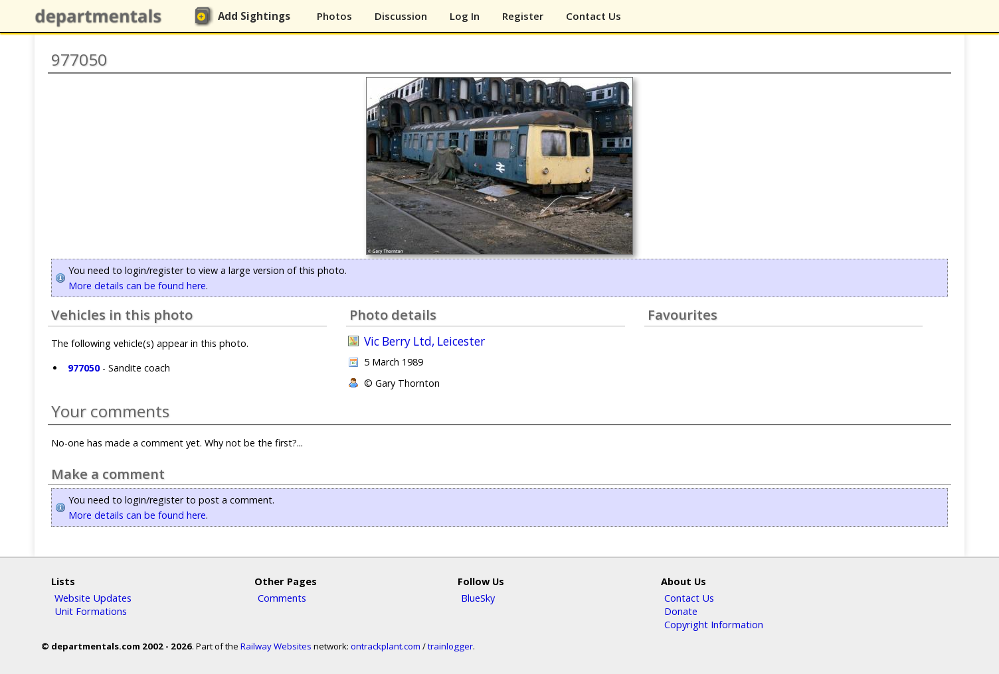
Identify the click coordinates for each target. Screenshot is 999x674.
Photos (334, 16)
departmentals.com (101, 16)
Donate (680, 611)
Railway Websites (276, 646)
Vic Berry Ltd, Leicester (424, 341)
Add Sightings (254, 16)
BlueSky (478, 597)
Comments (282, 597)
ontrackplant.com (385, 646)
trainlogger (450, 646)
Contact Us (593, 16)
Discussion (401, 16)
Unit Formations (90, 611)
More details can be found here (137, 285)
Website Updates (93, 597)
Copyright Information (713, 624)
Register (522, 16)
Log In (465, 16)
